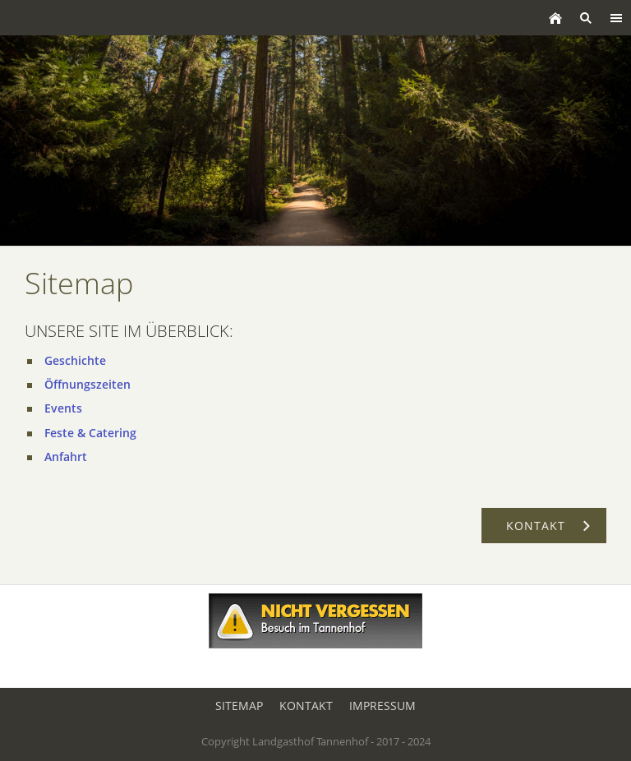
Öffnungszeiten (87, 384)
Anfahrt (65, 456)
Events (63, 408)
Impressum (382, 705)
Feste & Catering (90, 432)
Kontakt (306, 705)
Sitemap (239, 705)
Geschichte (75, 360)
